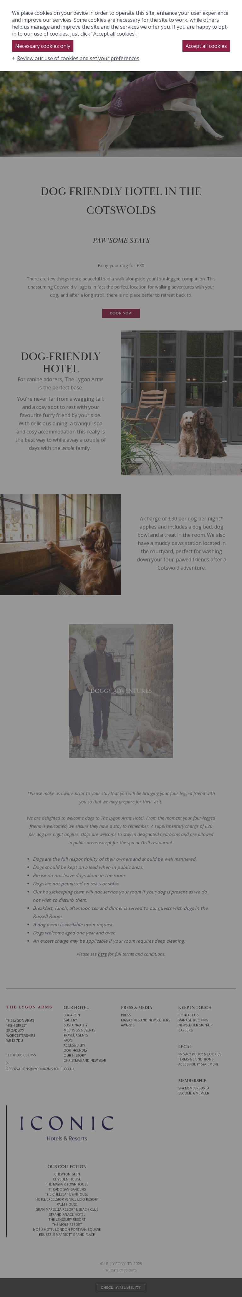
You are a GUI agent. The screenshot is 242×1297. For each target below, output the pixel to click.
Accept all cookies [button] (206, 46)
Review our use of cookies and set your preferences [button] (78, 58)
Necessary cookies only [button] (42, 46)
